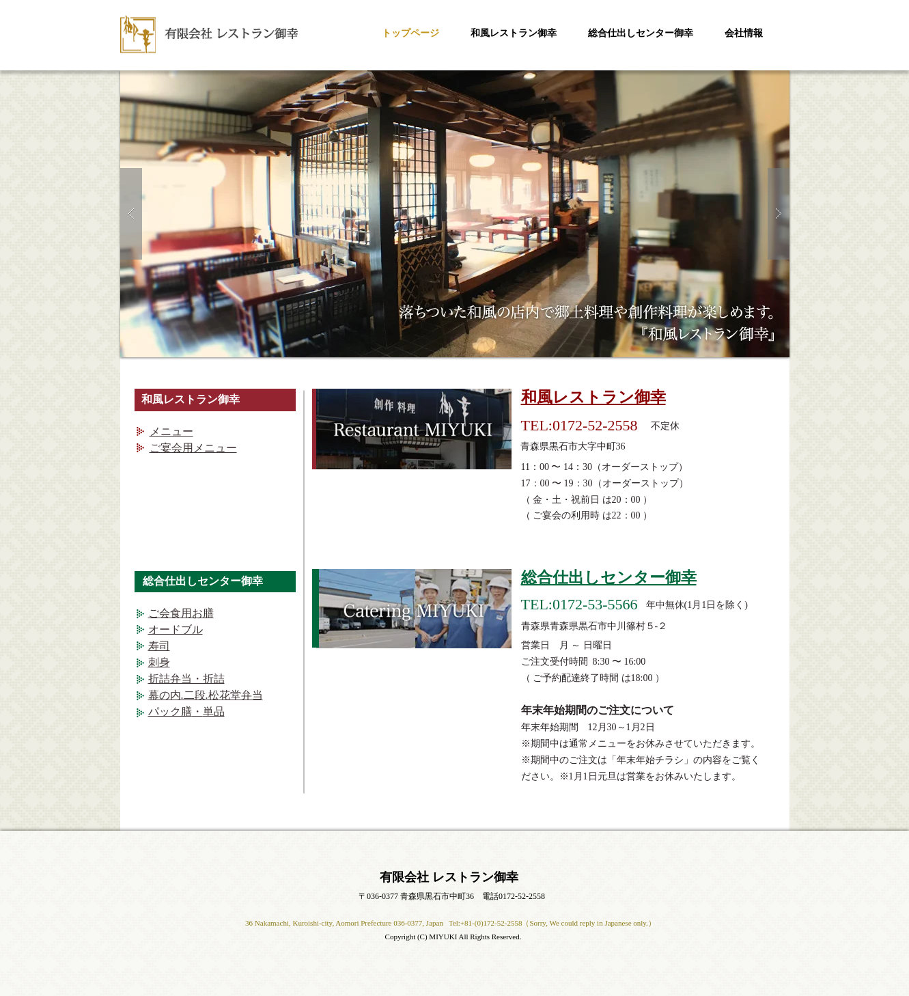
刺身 (159, 662)
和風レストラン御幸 (593, 397)
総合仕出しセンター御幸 (609, 577)
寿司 (159, 646)
